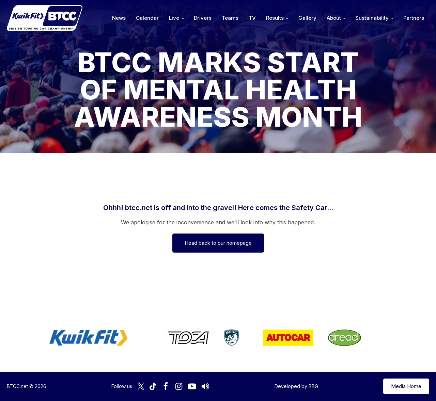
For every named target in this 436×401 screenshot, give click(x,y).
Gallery (307, 18)
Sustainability (372, 18)
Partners (413, 18)
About (334, 18)
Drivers (203, 18)
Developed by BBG (296, 386)
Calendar (147, 18)
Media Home (406, 386)
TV (252, 18)
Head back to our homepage (218, 243)
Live (174, 18)
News (119, 18)
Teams (230, 18)
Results (275, 18)
